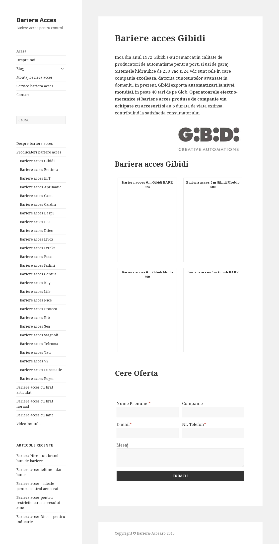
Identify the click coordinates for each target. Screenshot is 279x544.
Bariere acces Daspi (37, 213)
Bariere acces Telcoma (39, 343)
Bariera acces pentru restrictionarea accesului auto (38, 502)
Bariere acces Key (35, 282)
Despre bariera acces (34, 143)
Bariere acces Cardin (38, 204)
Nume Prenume (134, 403)
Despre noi (25, 59)
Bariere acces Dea (35, 221)
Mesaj (122, 445)
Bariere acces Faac (36, 256)
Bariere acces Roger (37, 378)
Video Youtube (29, 423)
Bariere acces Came (37, 195)
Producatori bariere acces (38, 152)
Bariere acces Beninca (39, 169)
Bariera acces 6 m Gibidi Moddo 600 (213, 184)
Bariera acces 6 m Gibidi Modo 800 (147, 274)
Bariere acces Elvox (36, 239)
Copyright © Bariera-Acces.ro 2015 (145, 533)
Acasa (21, 51)
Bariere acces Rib (35, 317)
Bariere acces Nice (36, 300)
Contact (22, 94)
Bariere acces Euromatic (41, 369)
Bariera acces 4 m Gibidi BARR (213, 272)
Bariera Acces (36, 20)
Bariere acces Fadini (37, 265)
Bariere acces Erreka (38, 248)
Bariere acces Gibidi (37, 160)
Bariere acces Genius (38, 274)
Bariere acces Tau (35, 352)
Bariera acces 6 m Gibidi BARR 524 (147, 184)
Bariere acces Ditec (36, 230)
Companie (192, 403)
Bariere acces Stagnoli (39, 335)
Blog (20, 68)
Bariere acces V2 (34, 361)
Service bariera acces (34, 86)
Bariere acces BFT (35, 178)
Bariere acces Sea (35, 326)
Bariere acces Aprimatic (40, 187)
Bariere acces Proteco (38, 308)
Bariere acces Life (35, 291)
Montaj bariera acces (34, 77)
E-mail (124, 424)
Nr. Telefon (194, 424)
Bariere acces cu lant (34, 415)
